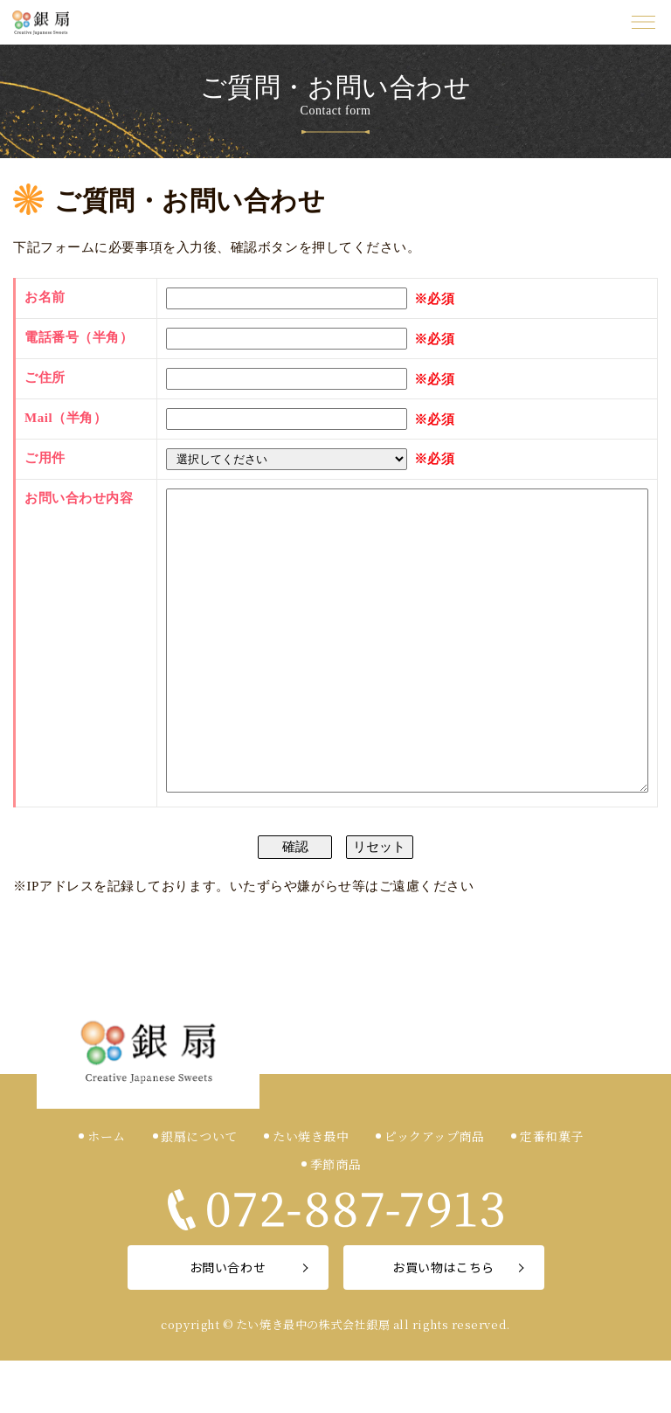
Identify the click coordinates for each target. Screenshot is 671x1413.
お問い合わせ (228, 1319)
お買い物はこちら (443, 1319)
